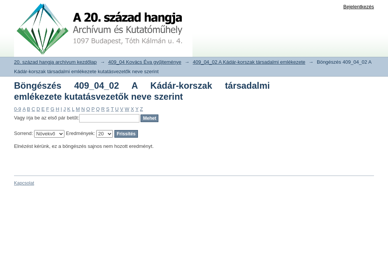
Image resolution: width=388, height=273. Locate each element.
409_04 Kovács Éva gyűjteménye (144, 62)
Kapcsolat (24, 183)
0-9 (17, 109)
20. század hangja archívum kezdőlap (55, 62)
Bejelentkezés (358, 6)
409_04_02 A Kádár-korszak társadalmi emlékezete (249, 62)
